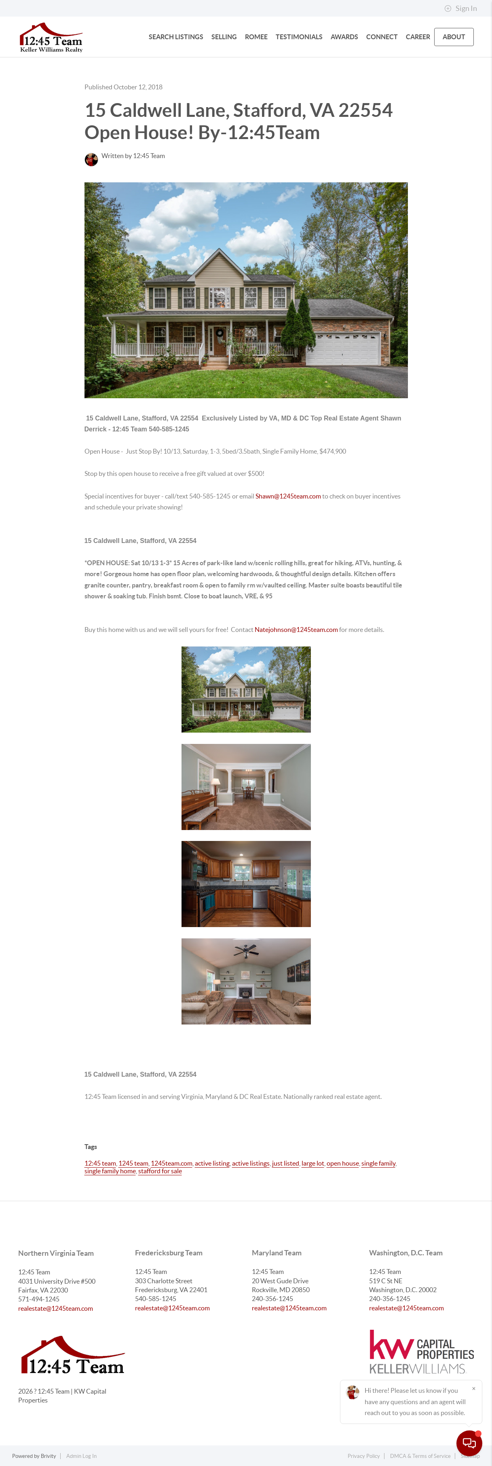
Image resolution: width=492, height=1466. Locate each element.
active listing (212, 1163)
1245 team (133, 1163)
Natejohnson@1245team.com (296, 629)
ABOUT (454, 36)
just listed (285, 1163)
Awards (344, 36)
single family (378, 1163)
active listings (251, 1163)
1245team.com (171, 1163)
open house (343, 1163)
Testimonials (299, 36)
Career (418, 36)
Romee (256, 36)
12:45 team (100, 1163)
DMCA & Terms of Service (420, 1456)
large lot (313, 1163)
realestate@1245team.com (55, 1308)
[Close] (474, 1388)
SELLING (224, 36)
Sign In (460, 8)
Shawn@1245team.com (289, 496)
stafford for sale (160, 1170)
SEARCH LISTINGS (176, 36)
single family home (110, 1170)
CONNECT (382, 36)
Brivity (48, 1456)
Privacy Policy (364, 1456)
